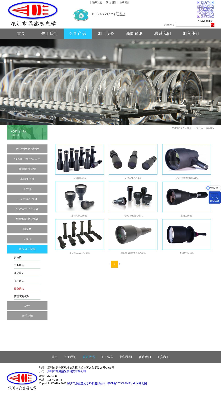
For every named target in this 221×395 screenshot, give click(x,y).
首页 (21, 33)
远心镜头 (19, 288)
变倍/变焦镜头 (21, 296)
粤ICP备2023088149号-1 (120, 383)
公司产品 (198, 128)
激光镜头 (19, 273)
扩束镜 (17, 257)
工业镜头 (19, 265)
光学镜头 (19, 281)
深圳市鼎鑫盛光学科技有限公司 (66, 371)
